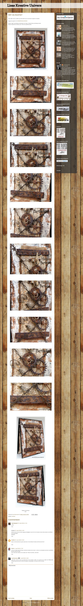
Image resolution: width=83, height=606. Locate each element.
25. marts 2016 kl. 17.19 (22, 523)
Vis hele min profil (60, 76)
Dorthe (12, 548)
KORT (63, 46)
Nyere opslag (11, 598)
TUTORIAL (64, 40)
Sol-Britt (13, 540)
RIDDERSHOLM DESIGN (22, 20)
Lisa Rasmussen (14, 558)
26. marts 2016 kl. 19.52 (19, 540)
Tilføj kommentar (12, 565)
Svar (12, 526)
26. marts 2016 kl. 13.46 (19, 530)
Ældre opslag (50, 598)
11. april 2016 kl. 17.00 (18, 548)
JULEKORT (64, 53)
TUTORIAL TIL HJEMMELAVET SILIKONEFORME (68, 33)
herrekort (13, 516)
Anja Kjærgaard (14, 523)
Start (31, 598)
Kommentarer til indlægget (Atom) (33, 602)
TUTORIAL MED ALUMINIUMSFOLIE (66, 26)
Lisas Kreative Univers (24, 5)
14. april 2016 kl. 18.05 (24, 558)
